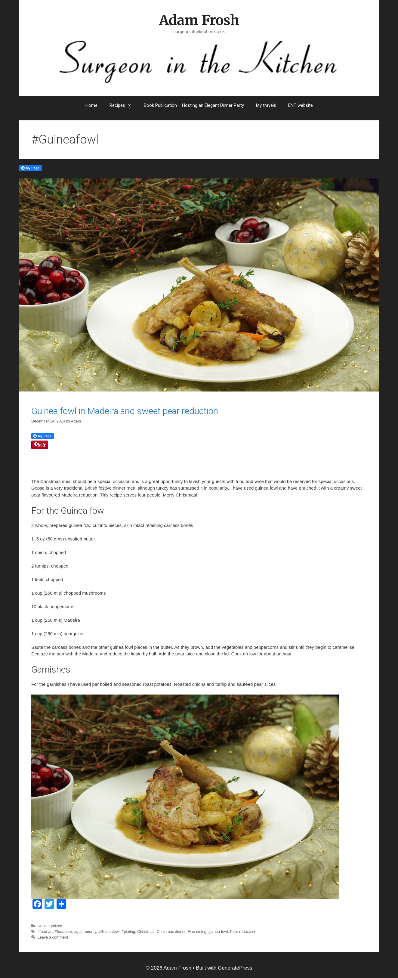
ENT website (300, 105)
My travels (266, 105)
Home (91, 105)
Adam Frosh (199, 20)
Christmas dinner (171, 931)
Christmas (145, 931)
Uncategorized (50, 926)
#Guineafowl (108, 931)
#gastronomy (85, 931)
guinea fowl (218, 931)
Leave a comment (53, 937)
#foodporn (63, 931)
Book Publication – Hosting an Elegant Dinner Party (194, 105)
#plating (128, 931)
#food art (45, 931)
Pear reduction (242, 931)
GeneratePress (235, 968)
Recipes (124, 105)
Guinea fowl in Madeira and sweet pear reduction (124, 411)
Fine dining (196, 931)
